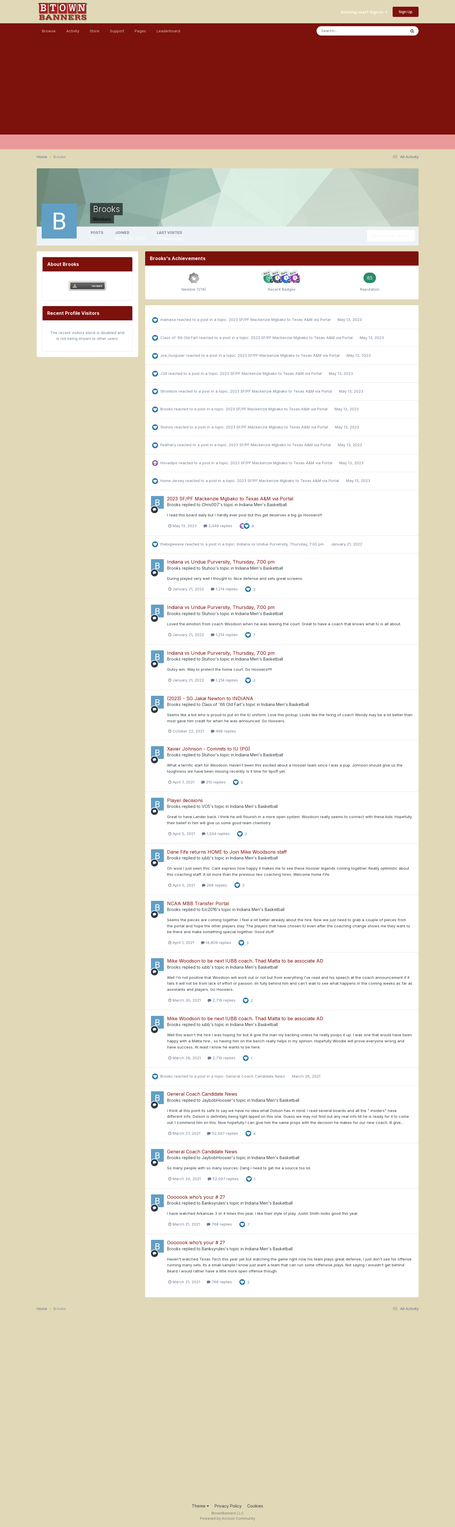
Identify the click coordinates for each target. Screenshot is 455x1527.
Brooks (166, 409)
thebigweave (172, 544)
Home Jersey (172, 480)
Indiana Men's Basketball (263, 504)
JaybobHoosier (217, 1100)
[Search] (342, 31)
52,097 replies (222, 1133)
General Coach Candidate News (256, 1076)
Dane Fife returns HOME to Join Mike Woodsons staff (227, 852)
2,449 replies (217, 525)
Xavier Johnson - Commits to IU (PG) (208, 749)
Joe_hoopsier (172, 355)
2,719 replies (222, 1000)
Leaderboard (168, 31)
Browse (49, 31)
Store (94, 31)
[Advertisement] (228, 94)
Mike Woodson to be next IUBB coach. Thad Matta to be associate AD (245, 961)
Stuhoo (166, 427)
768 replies (219, 1224)
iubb (206, 857)
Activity (72, 31)
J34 (163, 373)
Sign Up (405, 11)
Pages (140, 31)
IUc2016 (209, 909)
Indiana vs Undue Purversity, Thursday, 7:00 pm (281, 544)
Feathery (168, 444)
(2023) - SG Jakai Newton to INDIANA (210, 698)
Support (117, 31)
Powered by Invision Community (227, 1518)
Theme (200, 1505)
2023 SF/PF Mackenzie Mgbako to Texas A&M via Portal (280, 319)
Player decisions (185, 800)
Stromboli (168, 391)
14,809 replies (216, 942)
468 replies (223, 731)
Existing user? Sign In (364, 12)
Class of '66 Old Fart (179, 337)
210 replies (213, 782)
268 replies (214, 885)
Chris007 (210, 504)
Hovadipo (169, 462)
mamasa (168, 319)
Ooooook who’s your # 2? (196, 1197)
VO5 (206, 806)
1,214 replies (224, 589)
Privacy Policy (228, 1505)
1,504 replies (216, 833)
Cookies (255, 1505)
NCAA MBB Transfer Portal (198, 903)
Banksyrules (213, 1203)
